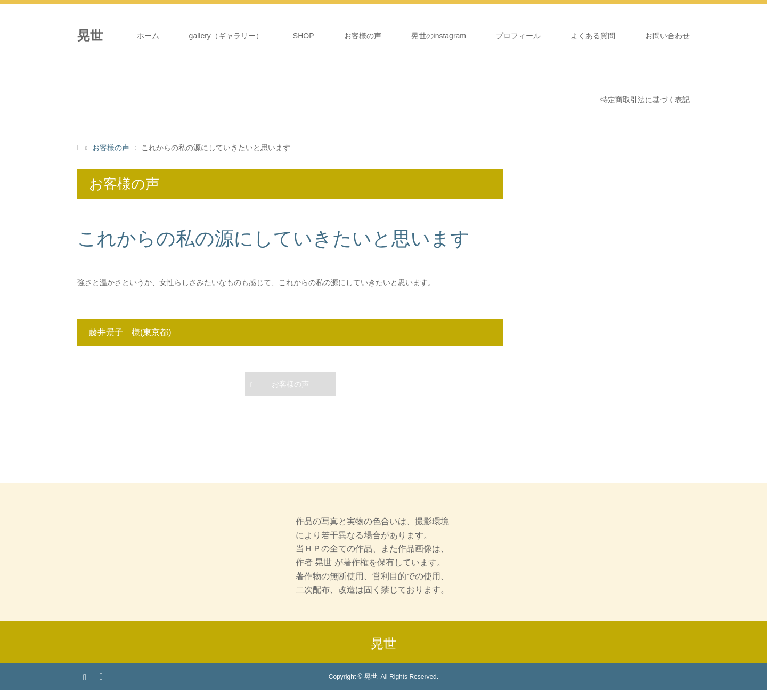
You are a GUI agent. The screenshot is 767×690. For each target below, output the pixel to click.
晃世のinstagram (438, 35)
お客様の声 (362, 35)
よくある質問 (592, 35)
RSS (100, 676)
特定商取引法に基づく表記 (645, 99)
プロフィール (518, 35)
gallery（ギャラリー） (226, 35)
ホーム (148, 35)
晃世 (383, 643)
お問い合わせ (667, 35)
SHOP (303, 35)
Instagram (84, 676)
